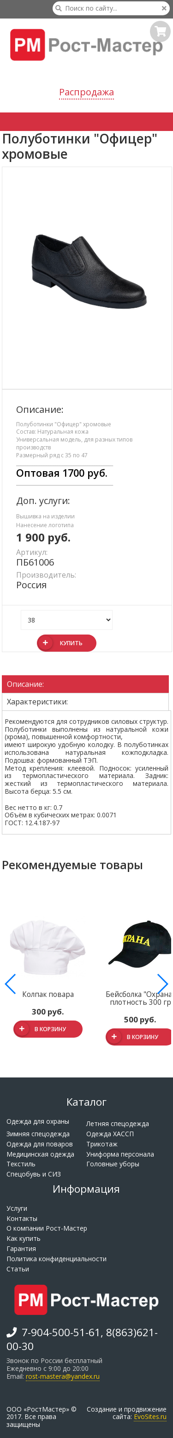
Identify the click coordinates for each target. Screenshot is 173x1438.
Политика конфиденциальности (56, 1258)
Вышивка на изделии (45, 516)
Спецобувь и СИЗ (33, 1174)
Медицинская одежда (40, 1154)
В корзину (40, 1029)
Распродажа (86, 92)
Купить (60, 643)
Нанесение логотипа (45, 525)
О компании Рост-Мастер (46, 1228)
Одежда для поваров (39, 1143)
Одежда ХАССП (110, 1133)
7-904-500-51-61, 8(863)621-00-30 (82, 1338)
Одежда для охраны (37, 1121)
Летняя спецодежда (117, 1123)
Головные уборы (112, 1163)
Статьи (17, 1268)
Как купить (23, 1238)
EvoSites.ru (150, 1416)
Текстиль (21, 1163)
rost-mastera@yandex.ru (63, 1376)
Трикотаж (102, 1143)
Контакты (21, 1218)
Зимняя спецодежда (38, 1133)
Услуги (16, 1208)
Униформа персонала (120, 1154)
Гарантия (21, 1248)
